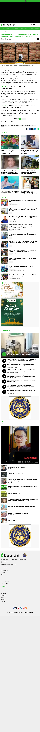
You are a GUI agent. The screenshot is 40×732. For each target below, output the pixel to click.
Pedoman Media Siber (6, 579)
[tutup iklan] (26, 1)
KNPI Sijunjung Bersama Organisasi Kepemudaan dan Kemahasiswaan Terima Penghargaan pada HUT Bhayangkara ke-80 (23, 242)
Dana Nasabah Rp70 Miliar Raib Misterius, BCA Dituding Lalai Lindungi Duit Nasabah (29, 172)
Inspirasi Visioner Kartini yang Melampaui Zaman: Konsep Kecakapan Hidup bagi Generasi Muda (22, 480)
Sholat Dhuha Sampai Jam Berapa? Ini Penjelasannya (21, 506)
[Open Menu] (34, 24)
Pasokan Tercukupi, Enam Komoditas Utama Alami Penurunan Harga (7, 152)
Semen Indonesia (26, 125)
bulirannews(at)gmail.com (9, 564)
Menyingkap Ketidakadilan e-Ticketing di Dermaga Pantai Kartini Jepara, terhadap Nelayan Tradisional (23, 500)
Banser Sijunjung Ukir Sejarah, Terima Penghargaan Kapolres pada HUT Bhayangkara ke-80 (22, 251)
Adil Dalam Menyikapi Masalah (15, 473)
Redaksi (3, 572)
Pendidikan (3, 595)
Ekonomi (8, 125)
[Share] (38, 39)
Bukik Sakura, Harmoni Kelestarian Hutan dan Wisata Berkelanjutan (21, 381)
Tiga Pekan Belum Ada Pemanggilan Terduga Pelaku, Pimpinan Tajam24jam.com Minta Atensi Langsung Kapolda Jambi (23, 209)
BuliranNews (19, 612)
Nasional (3, 591)
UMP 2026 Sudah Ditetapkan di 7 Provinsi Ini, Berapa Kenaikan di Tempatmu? (29, 152)
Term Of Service (5, 581)
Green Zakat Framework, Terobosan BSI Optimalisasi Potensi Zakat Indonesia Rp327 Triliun (29, 193)
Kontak (2, 577)
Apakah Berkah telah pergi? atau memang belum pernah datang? (22, 487)
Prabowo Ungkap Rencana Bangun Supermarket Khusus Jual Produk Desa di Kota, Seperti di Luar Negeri (10, 193)
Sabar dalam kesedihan (14, 493)
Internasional (4, 593)
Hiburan (3, 599)
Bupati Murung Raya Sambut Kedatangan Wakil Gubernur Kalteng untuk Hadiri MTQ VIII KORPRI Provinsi (24, 275)
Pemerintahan (12, 270)
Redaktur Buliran (4, 38)
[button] (32, 24)
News (10, 204)
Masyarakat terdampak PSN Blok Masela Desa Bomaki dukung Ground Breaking (21, 391)
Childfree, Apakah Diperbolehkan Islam (18, 513)
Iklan (2, 574)
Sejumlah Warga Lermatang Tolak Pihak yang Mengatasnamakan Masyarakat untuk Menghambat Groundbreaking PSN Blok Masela (22, 226)
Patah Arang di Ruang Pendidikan (16, 467)
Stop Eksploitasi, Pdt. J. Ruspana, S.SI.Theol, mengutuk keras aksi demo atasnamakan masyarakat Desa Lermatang (23, 218)
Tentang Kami (4, 570)
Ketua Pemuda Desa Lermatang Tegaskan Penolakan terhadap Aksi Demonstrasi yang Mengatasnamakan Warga (23, 234)
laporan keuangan (16, 125)
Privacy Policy (4, 583)
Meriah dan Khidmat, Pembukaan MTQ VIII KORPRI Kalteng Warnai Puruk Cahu (22, 267)
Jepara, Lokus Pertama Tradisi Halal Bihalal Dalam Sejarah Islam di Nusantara (22, 519)
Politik (2, 597)
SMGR (33, 125)
